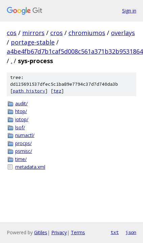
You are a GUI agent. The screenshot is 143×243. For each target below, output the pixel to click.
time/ (21, 159)
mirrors (33, 33)
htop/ (21, 111)
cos (12, 33)
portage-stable (33, 42)
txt (115, 232)
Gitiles (40, 232)
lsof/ (20, 127)
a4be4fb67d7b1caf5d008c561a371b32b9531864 (75, 51)
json (130, 232)
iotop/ (21, 119)
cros (56, 33)
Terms (78, 232)
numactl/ (24, 135)
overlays (123, 33)
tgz (57, 91)
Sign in (129, 10)
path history (29, 91)
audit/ (21, 103)
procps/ (23, 143)
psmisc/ (23, 151)
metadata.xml (30, 167)
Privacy (59, 232)
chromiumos (86, 33)
